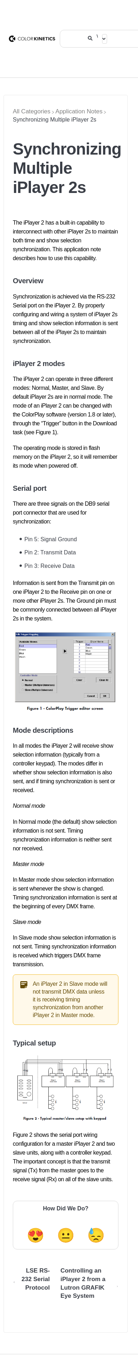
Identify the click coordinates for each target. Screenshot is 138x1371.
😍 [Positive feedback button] (35, 1235)
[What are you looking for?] (97, 36)
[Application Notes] (78, 111)
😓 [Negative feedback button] (96, 1235)
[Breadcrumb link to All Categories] (32, 111)
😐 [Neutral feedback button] (66, 1235)
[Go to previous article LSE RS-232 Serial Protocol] (34, 1286)
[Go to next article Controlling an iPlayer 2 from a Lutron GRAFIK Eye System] (86, 1286)
